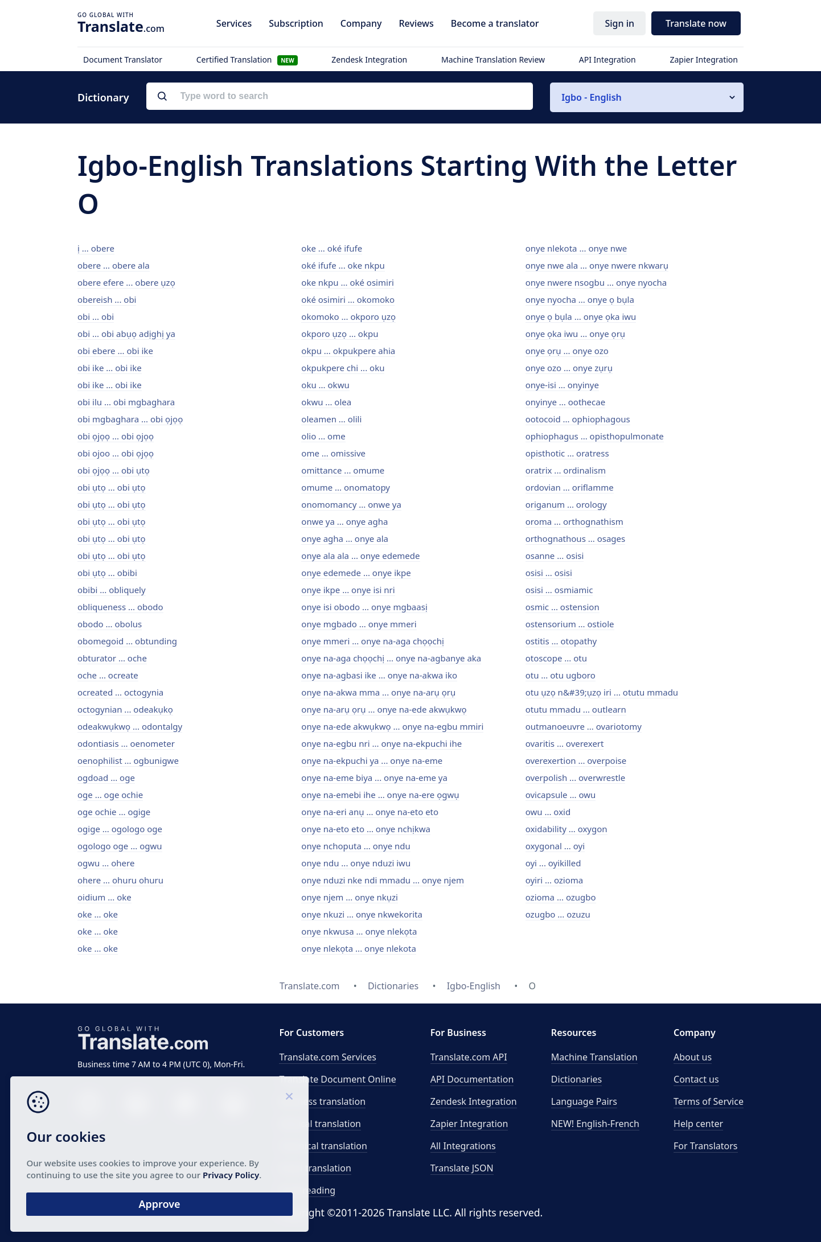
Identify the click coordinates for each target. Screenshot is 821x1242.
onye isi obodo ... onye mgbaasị (364, 606)
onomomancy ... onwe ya (351, 504)
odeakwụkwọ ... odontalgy (129, 726)
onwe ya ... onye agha (344, 521)
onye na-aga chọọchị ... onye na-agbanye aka (391, 658)
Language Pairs (584, 1101)
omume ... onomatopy (345, 487)
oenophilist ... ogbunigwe (128, 760)
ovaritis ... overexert (565, 743)
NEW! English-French (595, 1123)
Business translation (322, 1101)
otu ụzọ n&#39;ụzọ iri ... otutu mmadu (602, 692)
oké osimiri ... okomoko (348, 299)
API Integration (607, 59)
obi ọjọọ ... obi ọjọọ (115, 436)
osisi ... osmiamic (559, 589)
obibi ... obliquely (111, 589)
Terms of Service (709, 1101)
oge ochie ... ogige (113, 811)
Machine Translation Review (493, 59)
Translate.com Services (327, 1057)
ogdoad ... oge (106, 777)
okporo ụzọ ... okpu (339, 333)
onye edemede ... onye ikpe (355, 572)
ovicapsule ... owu (561, 794)
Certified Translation (247, 59)
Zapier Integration (704, 59)
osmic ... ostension (563, 606)
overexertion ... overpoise (576, 760)
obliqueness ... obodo (120, 606)
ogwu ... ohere (105, 863)
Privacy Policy (109, 1172)
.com (121, 26)
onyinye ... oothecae (565, 402)
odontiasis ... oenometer (126, 743)
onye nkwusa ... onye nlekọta (359, 931)
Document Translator (122, 59)
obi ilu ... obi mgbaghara (126, 402)
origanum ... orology (566, 504)
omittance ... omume (342, 470)
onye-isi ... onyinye (562, 384)
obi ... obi (95, 316)
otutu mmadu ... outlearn (576, 709)
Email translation (315, 1168)
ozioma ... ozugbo (561, 897)
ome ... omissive (333, 453)
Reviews (416, 23)
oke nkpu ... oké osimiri (347, 282)
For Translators (706, 1146)
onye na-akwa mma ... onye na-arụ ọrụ (378, 692)
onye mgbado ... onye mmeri (358, 624)
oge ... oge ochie (110, 794)
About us (693, 1057)
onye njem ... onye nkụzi (349, 897)
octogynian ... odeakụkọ (125, 709)
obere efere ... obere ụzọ (126, 282)
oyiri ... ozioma (555, 880)
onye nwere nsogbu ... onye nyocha (596, 282)
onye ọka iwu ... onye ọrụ (575, 333)
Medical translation (320, 1123)
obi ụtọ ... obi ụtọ (111, 487)
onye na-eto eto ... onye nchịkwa (365, 828)
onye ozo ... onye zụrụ (569, 367)
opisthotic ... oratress (567, 453)
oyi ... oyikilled (553, 863)
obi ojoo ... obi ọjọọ (115, 453)
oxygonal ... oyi (555, 846)
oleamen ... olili (331, 419)
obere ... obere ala (113, 265)
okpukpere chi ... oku (342, 367)
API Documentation (472, 1079)
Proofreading (307, 1190)
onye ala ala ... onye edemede (360, 555)
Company (361, 23)
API (468, 1057)
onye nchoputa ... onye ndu (355, 846)
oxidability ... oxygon (566, 828)
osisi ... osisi (549, 572)
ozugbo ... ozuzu (558, 914)
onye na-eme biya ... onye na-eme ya (374, 777)
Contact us (696, 1079)
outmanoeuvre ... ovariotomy (584, 726)
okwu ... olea (326, 402)
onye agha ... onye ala (344, 538)
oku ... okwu (325, 384)
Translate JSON (462, 1168)
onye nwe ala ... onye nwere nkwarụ (597, 265)
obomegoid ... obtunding (127, 641)
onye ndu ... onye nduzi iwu (355, 863)
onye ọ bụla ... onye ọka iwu (581, 316)
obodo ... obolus (109, 624)
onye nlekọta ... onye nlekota (358, 948)
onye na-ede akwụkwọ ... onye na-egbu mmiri (392, 726)
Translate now (696, 23)
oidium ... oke (104, 897)
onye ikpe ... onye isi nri (348, 589)
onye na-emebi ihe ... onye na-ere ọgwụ (380, 794)
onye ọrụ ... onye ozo (567, 350)
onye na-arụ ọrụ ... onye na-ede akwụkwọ (383, 709)
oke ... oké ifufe (331, 248)
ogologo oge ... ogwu (119, 846)
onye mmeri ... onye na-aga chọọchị (372, 641)
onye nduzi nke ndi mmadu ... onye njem (382, 880)
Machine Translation (594, 1057)
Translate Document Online (337, 1079)
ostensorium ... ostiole (570, 624)
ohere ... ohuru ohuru (120, 880)
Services (234, 23)
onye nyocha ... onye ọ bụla (580, 299)
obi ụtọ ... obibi (107, 572)
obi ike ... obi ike (109, 367)
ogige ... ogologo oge (119, 828)
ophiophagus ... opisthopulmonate (595, 436)
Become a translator (495, 23)
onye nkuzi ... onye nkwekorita (361, 914)
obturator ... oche (112, 658)
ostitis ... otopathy (561, 641)
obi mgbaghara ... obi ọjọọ (130, 419)
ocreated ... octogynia (120, 692)
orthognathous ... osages (576, 538)
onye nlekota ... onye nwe (576, 248)
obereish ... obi (106, 299)
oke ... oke (97, 914)
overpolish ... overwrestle (576, 777)
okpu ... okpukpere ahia (348, 350)
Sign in (619, 23)
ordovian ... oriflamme (570, 487)
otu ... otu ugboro (561, 675)
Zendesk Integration (369, 59)
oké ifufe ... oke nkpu (342, 265)
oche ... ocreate (107, 675)
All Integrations (463, 1146)
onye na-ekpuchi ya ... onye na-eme (371, 760)
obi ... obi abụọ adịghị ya (126, 333)
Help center (698, 1123)
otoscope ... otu (556, 658)
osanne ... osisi (555, 555)
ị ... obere (95, 248)
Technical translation (323, 1146)
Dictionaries (576, 1079)
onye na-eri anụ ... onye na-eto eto (369, 811)
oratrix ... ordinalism (566, 470)
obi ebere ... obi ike (115, 350)
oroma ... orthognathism (574, 521)
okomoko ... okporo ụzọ (348, 316)
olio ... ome (323, 436)
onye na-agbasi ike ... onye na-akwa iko (379, 675)
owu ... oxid (548, 811)
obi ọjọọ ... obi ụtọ (113, 470)
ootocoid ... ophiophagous (578, 419)
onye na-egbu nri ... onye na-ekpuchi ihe (381, 743)
